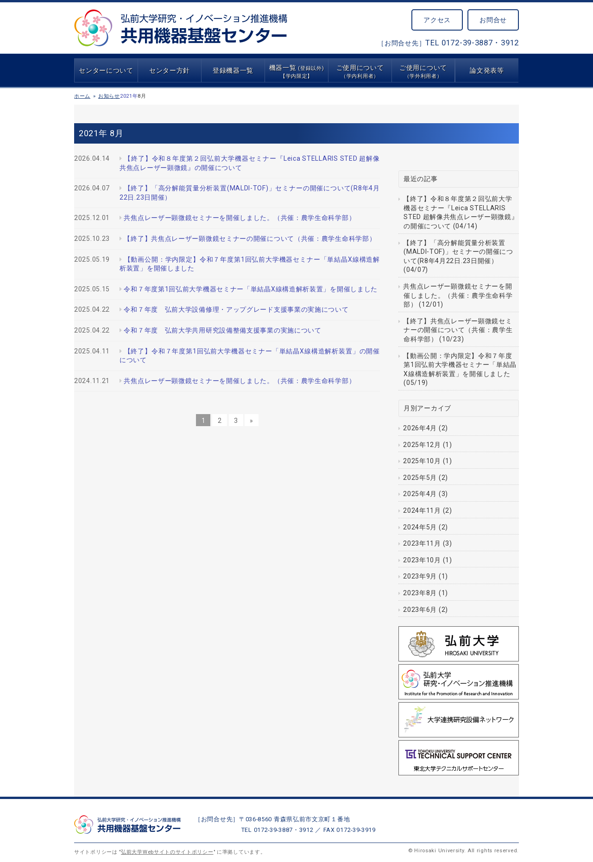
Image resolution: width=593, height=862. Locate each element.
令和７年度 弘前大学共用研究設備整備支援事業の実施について (222, 330)
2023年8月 (420, 593)
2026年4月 (420, 428)
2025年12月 (422, 444)
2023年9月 (420, 576)
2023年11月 (422, 543)
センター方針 (169, 70)
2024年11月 (422, 510)
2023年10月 (422, 560)
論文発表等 (487, 70)
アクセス (437, 20)
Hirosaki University (439, 851)
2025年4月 (420, 493)
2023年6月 (420, 609)
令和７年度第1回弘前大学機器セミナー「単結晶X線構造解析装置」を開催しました (251, 289)
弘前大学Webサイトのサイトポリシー (167, 852)
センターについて (106, 70)
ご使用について (360, 71)
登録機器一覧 (233, 70)
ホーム (82, 96)
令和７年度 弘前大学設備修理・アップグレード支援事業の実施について (236, 309)
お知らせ (109, 96)
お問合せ (493, 20)
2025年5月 (420, 477)
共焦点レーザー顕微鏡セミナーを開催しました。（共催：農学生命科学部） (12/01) (457, 295)
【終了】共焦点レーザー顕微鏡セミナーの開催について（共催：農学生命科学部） (250, 238)
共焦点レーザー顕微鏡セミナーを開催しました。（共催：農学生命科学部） (239, 217)
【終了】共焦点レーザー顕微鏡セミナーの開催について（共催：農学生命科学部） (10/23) (457, 330)
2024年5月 (420, 527)
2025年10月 (422, 461)
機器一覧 (296, 71)
